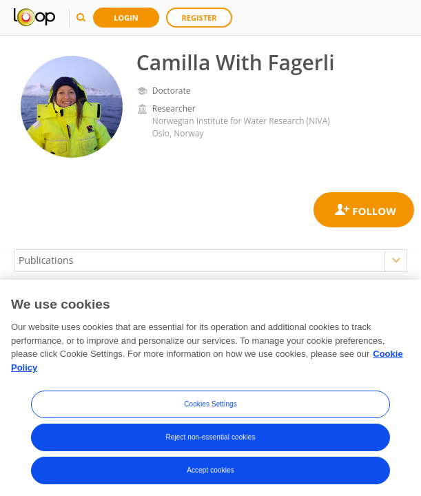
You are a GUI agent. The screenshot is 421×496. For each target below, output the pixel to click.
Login (126, 17)
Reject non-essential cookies (210, 441)
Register (199, 17)
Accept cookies (210, 474)
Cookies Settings (210, 408)
